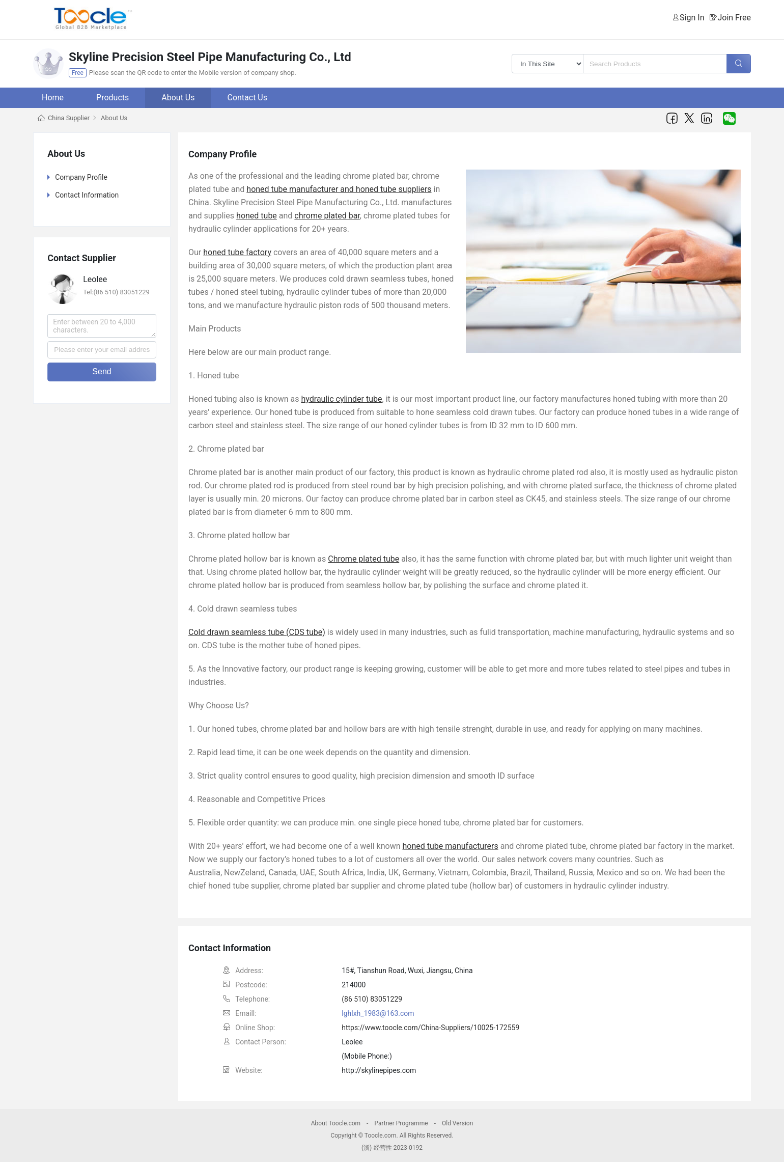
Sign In (692, 17)
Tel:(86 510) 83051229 (116, 292)
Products (112, 97)
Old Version (457, 1123)
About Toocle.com (335, 1123)
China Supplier (69, 118)
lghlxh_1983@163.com (378, 1013)
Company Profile (81, 177)
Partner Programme (401, 1123)
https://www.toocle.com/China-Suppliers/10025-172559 (430, 1027)
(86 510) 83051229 (372, 999)
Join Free (734, 17)
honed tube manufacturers (450, 846)
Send (101, 371)
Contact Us (247, 97)
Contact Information (87, 195)
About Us (177, 97)
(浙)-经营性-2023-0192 (392, 1147)
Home (53, 97)
